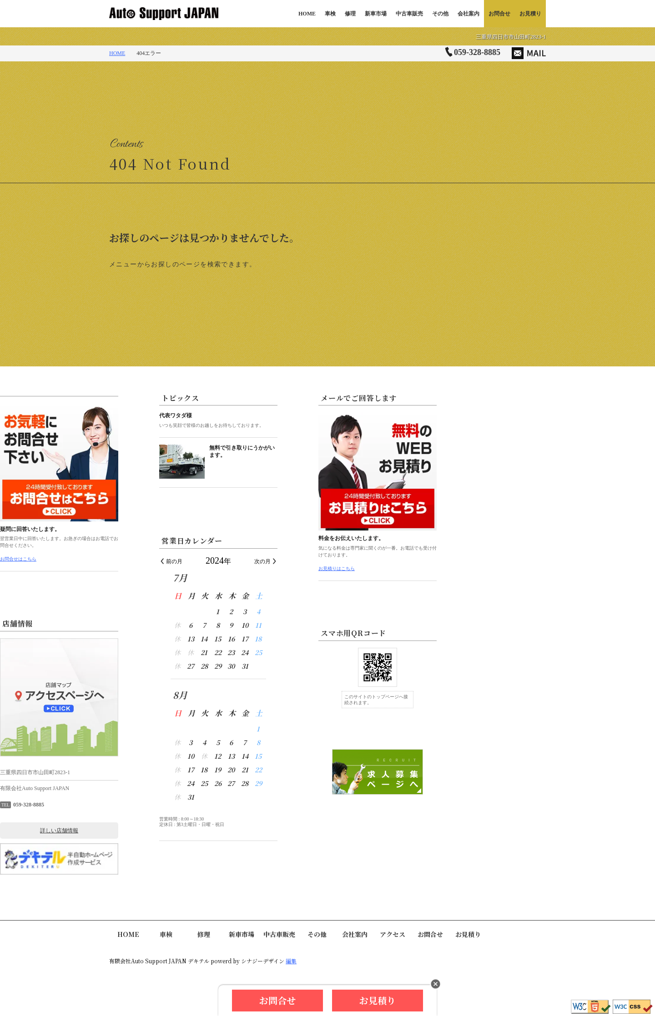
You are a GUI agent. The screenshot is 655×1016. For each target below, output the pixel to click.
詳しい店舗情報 (168, 830)
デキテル (198, 961)
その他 (440, 13)
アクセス (392, 934)
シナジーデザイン (262, 961)
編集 (291, 961)
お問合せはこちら (127, 558)
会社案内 (468, 13)
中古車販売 (409, 13)
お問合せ (499, 13)
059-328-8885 (477, 52)
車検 (330, 13)
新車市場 (376, 13)
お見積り (530, 13)
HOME (307, 13)
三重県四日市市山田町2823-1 (511, 37)
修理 (350, 13)
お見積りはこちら (446, 568)
